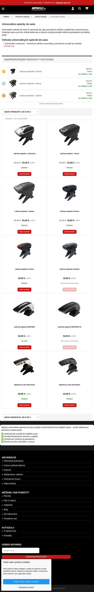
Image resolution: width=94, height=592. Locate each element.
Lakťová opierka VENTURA (24, 327)
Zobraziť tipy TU (63, 3)
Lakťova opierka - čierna (30, 83)
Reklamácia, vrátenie (13, 474)
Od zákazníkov (10, 514)
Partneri (7, 470)
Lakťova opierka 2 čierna (30, 71)
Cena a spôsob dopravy (14, 465)
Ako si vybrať (10, 500)
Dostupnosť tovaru (12, 479)
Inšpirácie (8, 505)
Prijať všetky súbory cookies (26, 582)
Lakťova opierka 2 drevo (24, 269)
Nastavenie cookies (26, 587)
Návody (7, 496)
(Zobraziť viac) (9, 46)
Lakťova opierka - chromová (24, 153)
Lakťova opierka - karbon (30, 95)
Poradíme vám (10, 518)
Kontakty (8, 535)
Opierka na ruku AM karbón (69, 385)
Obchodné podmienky (14, 461)
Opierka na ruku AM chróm (24, 385)
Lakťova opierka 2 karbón (69, 269)
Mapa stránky (10, 483)
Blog (6, 509)
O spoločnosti (10, 531)
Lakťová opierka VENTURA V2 (69, 327)
